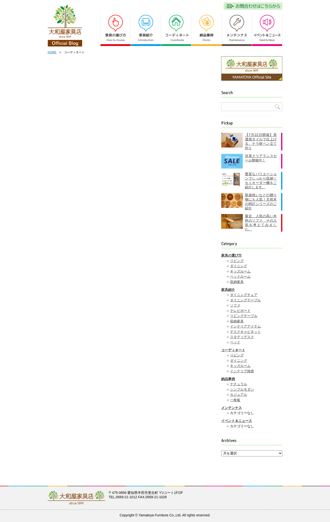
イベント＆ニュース (236, 421)
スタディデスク (242, 337)
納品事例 (228, 379)
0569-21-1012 (126, 497)
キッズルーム (240, 271)
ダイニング (238, 266)
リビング (237, 261)
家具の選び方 (231, 255)
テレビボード (240, 311)
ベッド (235, 342)
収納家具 (237, 282)
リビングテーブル (243, 316)
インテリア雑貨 (242, 371)
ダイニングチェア (243, 295)
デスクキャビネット (245, 332)
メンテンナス (231, 408)
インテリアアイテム (245, 326)
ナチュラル (238, 384)
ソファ (235, 305)
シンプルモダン (242, 389)
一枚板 (235, 400)
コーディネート (233, 350)
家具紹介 (228, 290)
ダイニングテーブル (245, 300)
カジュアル (238, 395)
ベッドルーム (240, 276)
